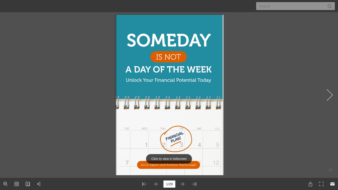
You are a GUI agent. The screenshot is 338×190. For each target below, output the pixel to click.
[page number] (169, 184)
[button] (330, 6)
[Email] (332, 184)
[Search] (292, 6)
